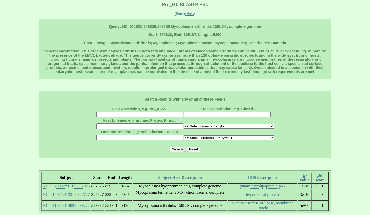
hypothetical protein (262, 194)
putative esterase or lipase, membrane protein (262, 205)
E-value (304, 177)
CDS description (262, 177)
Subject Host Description (180, 177)
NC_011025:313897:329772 (66, 205)
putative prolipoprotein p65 (262, 186)
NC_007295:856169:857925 (66, 186)
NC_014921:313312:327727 (66, 194)
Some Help (185, 13)
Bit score (320, 177)
